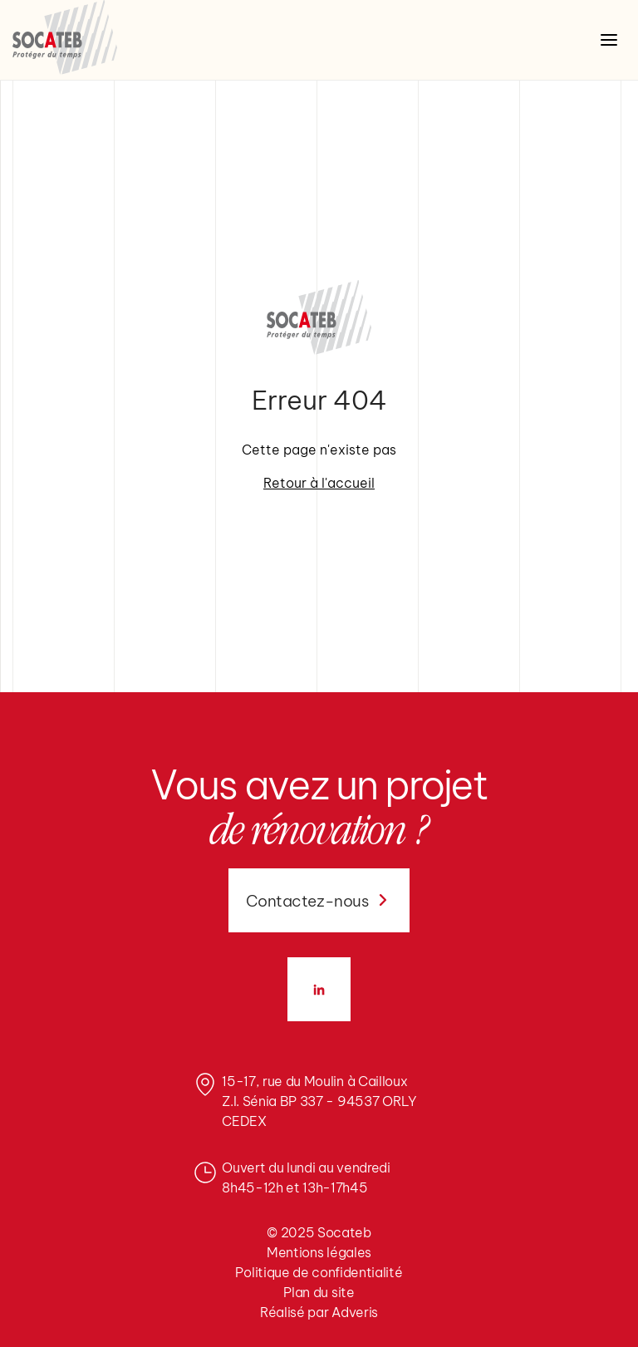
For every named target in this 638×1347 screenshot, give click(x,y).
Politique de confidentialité (318, 1272)
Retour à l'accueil (319, 482)
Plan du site (318, 1292)
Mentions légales (319, 1252)
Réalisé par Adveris (319, 1312)
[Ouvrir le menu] (609, 40)
